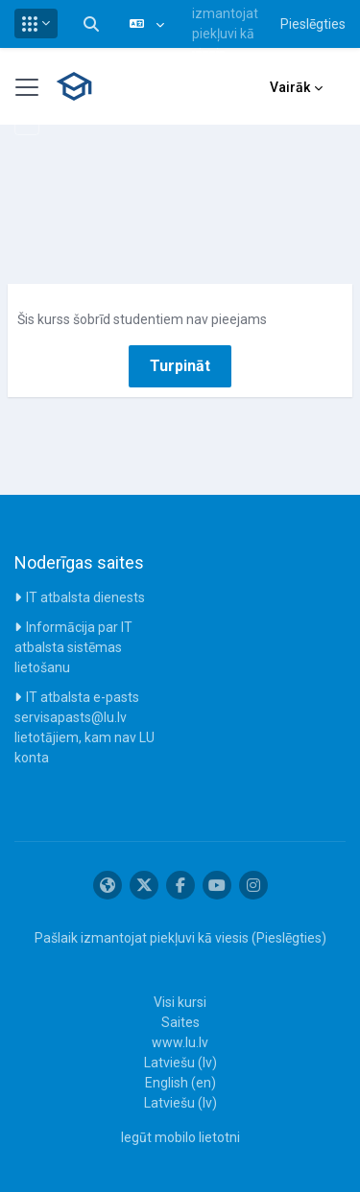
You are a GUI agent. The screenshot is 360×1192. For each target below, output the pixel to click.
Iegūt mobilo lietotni (180, 1137)
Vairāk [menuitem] (290, 87)
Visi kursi (180, 1002)
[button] (36, 23)
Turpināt (180, 366)
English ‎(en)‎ (180, 1082)
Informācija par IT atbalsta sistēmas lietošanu (73, 647)
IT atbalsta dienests (85, 597)
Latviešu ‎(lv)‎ (180, 1062)
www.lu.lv (180, 1042)
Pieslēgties (313, 24)
